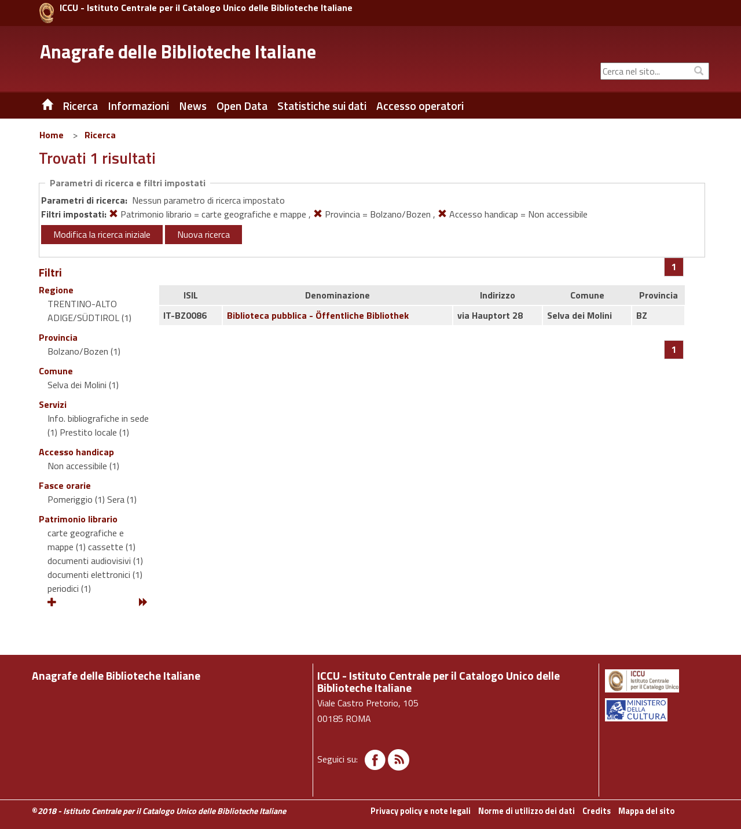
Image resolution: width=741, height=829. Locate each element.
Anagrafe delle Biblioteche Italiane (178, 51)
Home (51, 135)
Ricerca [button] (80, 106)
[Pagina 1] (674, 267)
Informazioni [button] (138, 106)
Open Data (242, 106)
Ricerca (100, 135)
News (193, 106)
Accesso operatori (420, 106)
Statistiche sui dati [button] (321, 106)
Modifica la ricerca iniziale (102, 234)
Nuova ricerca (203, 234)
